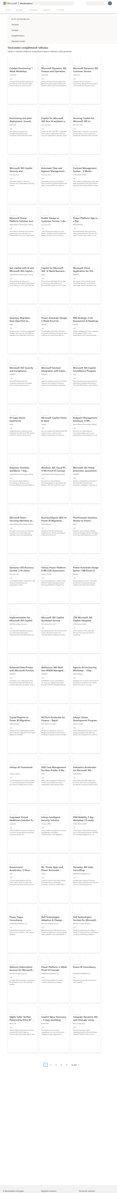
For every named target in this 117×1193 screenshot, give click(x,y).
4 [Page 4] (61, 1065)
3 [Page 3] (56, 1065)
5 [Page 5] (66, 1065)
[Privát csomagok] (84, 3)
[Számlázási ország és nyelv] (95, 3)
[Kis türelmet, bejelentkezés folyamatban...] (109, 3)
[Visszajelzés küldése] (75, 3)
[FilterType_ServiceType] (9, 35)
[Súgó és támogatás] (78, 3)
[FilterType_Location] (9, 19)
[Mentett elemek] (81, 3)
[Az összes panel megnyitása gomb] (8, 10)
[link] (22, 80)
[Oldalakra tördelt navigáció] (62, 1066)
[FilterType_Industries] (9, 30)
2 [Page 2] (50, 1065)
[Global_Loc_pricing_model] (9, 41)
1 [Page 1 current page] (45, 1065)
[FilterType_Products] (9, 24)
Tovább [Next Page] (74, 1065)
